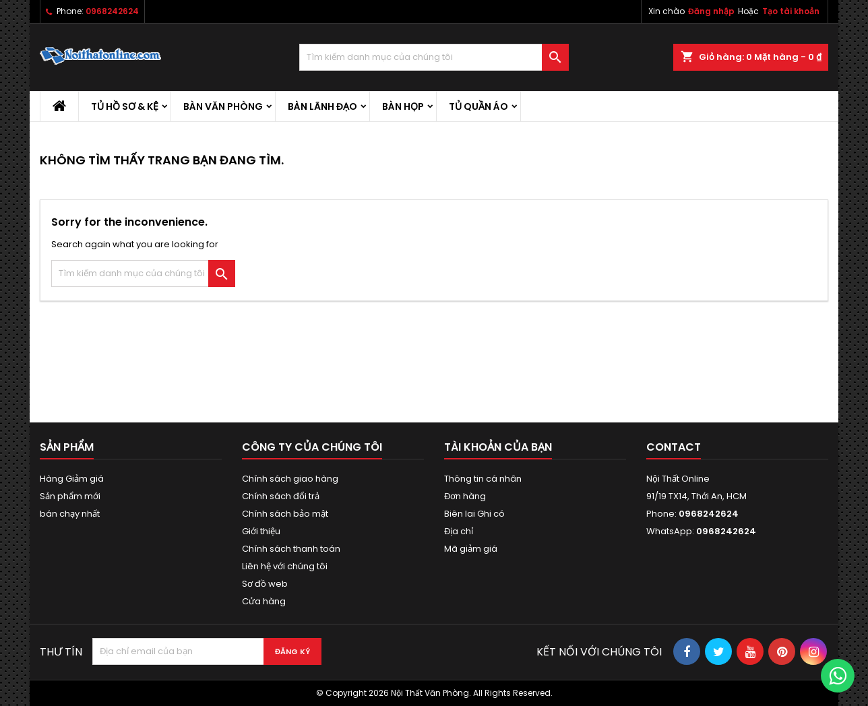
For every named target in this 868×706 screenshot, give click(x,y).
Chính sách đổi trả (280, 496)
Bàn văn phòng (223, 106)
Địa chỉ (458, 531)
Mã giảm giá (470, 548)
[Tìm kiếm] (434, 57)
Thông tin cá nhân (483, 478)
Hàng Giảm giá (72, 478)
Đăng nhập (711, 11)
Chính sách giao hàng (290, 478)
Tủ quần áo (478, 106)
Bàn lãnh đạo (322, 106)
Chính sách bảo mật (285, 513)
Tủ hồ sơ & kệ (124, 106)
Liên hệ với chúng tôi (285, 566)
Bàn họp (403, 106)
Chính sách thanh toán (291, 548)
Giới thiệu (261, 531)
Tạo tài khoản (790, 11)
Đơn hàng (465, 496)
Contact (673, 447)
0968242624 (112, 11)
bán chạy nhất (70, 513)
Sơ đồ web (265, 583)
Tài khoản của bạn (498, 447)
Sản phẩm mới (70, 496)
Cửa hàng (264, 601)
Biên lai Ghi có (474, 513)
